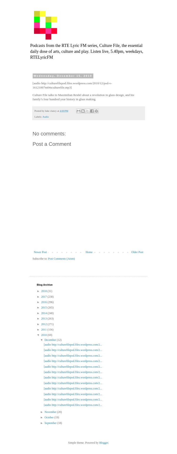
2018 (44, 291)
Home (89, 252)
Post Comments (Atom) (61, 258)
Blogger (103, 442)
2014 (44, 313)
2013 (44, 318)
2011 (44, 329)
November (50, 412)
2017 (44, 296)
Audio (45, 116)
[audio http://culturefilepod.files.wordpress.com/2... (73, 344)
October (49, 417)
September (50, 423)
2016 (44, 302)
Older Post (137, 252)
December (50, 340)
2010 (44, 335)
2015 (44, 307)
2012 (44, 324)
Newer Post (40, 252)
